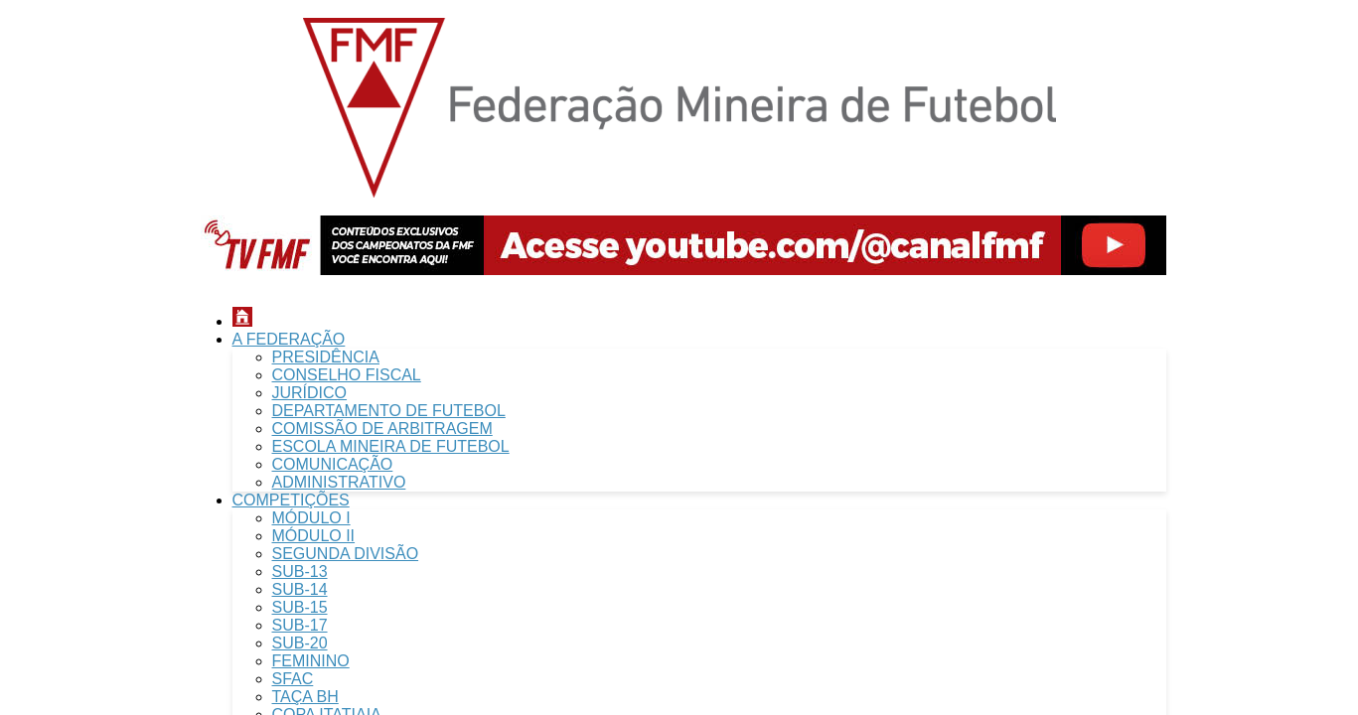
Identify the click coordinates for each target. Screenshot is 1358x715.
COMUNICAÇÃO (332, 464)
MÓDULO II (314, 535)
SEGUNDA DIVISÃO (345, 553)
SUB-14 (300, 589)
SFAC (293, 678)
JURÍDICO (310, 392)
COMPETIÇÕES (291, 500)
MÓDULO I (311, 517)
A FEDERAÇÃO (289, 339)
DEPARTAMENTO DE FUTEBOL (389, 410)
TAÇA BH (305, 696)
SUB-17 (300, 625)
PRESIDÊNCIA (325, 357)
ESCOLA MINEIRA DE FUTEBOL (391, 446)
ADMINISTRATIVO (339, 482)
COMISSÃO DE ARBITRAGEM (382, 428)
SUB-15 (300, 607)
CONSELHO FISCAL (346, 374)
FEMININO (311, 660)
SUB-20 (300, 643)
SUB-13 (300, 571)
